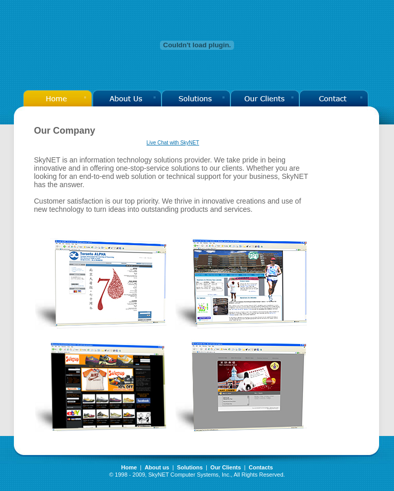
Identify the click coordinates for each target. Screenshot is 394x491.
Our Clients (226, 467)
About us (157, 467)
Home (129, 467)
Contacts (260, 467)
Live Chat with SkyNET (173, 143)
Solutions (190, 467)
